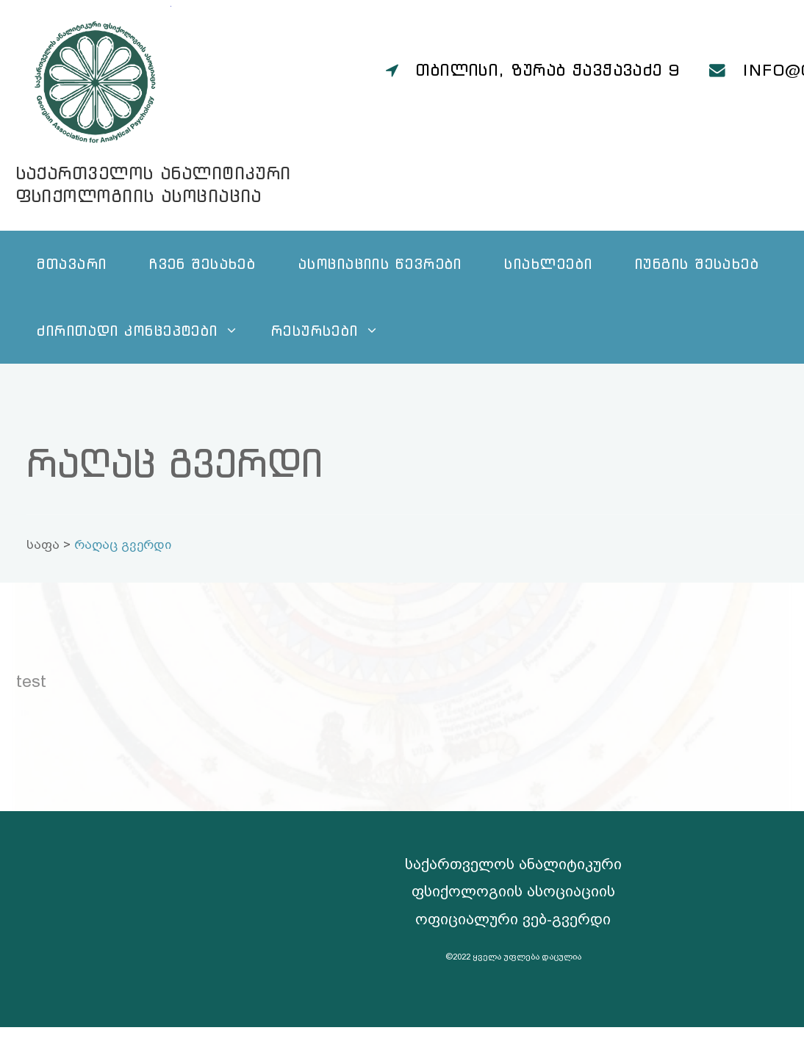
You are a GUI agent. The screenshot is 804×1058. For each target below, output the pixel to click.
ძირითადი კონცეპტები (127, 330)
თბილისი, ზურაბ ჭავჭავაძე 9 (548, 69)
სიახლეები (548, 263)
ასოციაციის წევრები (380, 263)
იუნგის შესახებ (697, 263)
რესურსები (315, 330)
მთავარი (72, 263)
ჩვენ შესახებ (202, 263)
